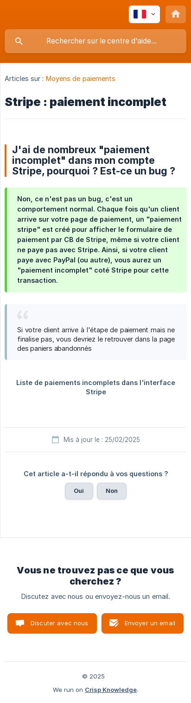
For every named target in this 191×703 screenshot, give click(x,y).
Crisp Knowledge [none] (111, 689)
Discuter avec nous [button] (60, 623)
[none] (144, 14)
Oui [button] (79, 490)
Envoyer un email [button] (150, 623)
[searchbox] (95, 41)
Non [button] (112, 490)
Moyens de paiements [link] (81, 78)
